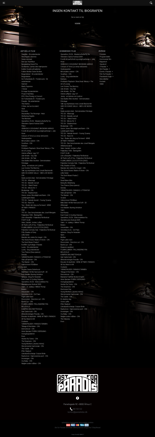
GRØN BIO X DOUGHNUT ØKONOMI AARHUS (37, 128)
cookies (90, 422)
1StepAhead (95, 428)
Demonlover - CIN (27, 329)
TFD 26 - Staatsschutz (29, 193)
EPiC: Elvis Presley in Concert (31, 96)
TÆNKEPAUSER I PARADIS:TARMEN (34, 324)
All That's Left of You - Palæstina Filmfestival (37, 225)
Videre (77, 24)
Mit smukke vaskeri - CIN (30, 141)
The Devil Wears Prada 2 (30, 242)
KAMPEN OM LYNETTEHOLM (31, 309)
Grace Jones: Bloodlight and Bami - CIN (35, 195)
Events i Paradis (105, 72)
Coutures (24, 321)
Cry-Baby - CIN (26, 361)
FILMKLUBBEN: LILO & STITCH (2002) (34, 227)
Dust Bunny (65, 213)
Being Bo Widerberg (68, 183)
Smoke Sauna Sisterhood (30, 269)
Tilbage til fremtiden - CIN (30, 326)
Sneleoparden (26, 138)
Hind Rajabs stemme (28, 57)
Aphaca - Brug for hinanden (31, 277)
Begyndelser (25, 77)
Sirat (23, 109)
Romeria (24, 111)
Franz (63, 178)
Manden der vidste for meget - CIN (33, 237)
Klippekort (103, 62)
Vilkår (102, 84)
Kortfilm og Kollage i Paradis (31, 245)
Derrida (24, 255)
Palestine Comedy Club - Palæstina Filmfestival (38, 230)
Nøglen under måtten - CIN (31, 363)
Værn (62, 210)
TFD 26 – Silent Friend (29, 185)
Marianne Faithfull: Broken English (72, 277)
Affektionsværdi (66, 146)
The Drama (25, 104)
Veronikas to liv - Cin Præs (30, 294)
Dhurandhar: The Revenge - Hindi (33, 114)
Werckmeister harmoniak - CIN (32, 346)
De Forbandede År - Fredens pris (33, 99)
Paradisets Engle (106, 77)
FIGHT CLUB (25, 220)
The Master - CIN (27, 262)
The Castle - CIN (27, 349)
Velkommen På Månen (29, 264)
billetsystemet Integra (81, 428)
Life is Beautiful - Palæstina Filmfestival (35, 217)
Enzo (23, 336)
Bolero (23, 289)
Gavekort (103, 64)
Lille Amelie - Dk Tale (28, 158)
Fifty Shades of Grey (28, 232)
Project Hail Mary (27, 94)
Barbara (24, 146)
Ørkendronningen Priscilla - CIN (32, 314)
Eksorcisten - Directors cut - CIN (33, 299)
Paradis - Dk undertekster (30, 101)
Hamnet (24, 84)
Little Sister (25, 235)
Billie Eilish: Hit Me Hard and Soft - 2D (34, 272)
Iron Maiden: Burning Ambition (32, 274)
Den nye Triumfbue (28, 62)
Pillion (23, 126)
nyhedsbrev (66, 422)
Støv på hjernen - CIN (29, 260)
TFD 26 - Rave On (27, 203)
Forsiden (103, 54)
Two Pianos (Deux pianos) (30, 252)
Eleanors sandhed (67, 247)
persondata (83, 422)
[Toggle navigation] (4, 3)
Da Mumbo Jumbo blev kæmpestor (34, 67)
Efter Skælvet (26, 351)
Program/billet (105, 57)
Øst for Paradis (77, 3)
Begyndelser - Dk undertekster (32, 74)
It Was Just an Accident (30, 106)
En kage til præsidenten (29, 91)
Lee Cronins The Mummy (30, 168)
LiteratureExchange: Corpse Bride (33, 354)
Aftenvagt (64, 205)
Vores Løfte (65, 302)
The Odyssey (65, 319)
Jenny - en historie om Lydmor (32, 166)
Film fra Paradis (105, 74)
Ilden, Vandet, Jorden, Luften (31, 222)
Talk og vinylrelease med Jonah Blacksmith (37, 171)
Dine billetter (104, 79)
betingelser (74, 422)
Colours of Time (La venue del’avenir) (34, 136)
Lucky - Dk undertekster (29, 247)
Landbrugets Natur (28, 198)
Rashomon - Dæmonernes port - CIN (34, 356)
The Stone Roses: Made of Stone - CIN (35, 240)
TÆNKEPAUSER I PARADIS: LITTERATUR (36, 257)
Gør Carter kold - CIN (29, 311)
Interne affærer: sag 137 (30, 153)
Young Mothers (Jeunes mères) (32, 344)
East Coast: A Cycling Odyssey (32, 279)
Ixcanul (24, 267)
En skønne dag (66, 299)
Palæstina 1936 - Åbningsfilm (31, 215)
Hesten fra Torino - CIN (29, 339)
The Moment (26, 119)
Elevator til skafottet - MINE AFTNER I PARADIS (38, 316)
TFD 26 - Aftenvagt (28, 180)
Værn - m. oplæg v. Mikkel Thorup (33, 287)
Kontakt (102, 81)
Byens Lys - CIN (27, 302)
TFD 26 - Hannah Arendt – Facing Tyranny (36, 200)
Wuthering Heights (27, 116)
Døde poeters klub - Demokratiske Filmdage (37, 178)
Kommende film (105, 59)
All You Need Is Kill (28, 319)
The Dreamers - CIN (28, 341)
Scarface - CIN (26, 143)
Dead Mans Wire (66, 180)
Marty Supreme (27, 86)
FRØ (23, 210)
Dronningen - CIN (27, 358)
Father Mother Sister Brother (31, 72)
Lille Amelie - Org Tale (29, 156)
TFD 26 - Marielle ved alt (30, 183)
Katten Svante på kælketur (31, 69)
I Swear (24, 89)
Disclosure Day (66, 289)
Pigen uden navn (27, 297)
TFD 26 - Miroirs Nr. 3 (29, 188)
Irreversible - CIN (27, 292)
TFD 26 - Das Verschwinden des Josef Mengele (38, 213)
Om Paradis (104, 69)
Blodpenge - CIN (27, 190)
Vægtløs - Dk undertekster (30, 54)
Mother (63, 237)
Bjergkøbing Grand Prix (29, 64)
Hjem (62, 235)
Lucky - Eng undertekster (30, 250)
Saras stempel (26, 59)
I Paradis (103, 67)
